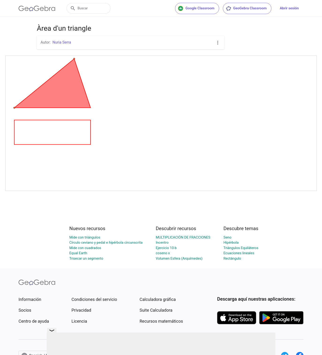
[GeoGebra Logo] (37, 8)
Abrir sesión (289, 8)
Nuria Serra (61, 42)
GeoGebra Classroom (246, 8)
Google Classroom (196, 8)
